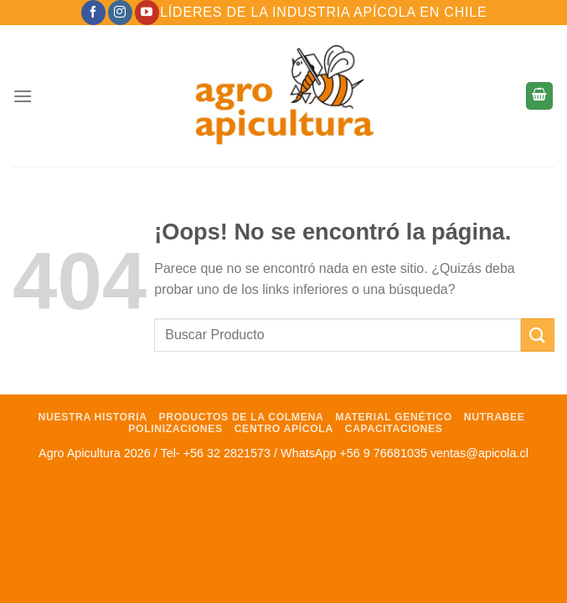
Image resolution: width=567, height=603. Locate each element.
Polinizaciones (175, 429)
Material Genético (393, 417)
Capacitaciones (394, 429)
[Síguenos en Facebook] (93, 12)
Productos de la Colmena (240, 417)
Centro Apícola (284, 429)
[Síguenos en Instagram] (120, 12)
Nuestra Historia (93, 417)
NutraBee (494, 417)
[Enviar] (537, 334)
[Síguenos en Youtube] (147, 12)
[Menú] (23, 95)
